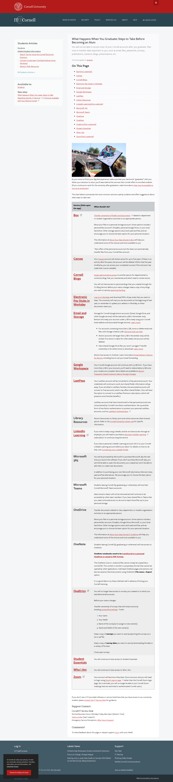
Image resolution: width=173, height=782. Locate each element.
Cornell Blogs (82, 79)
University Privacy (12, 766)
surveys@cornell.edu (109, 609)
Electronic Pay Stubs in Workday (89, 83)
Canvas (79, 75)
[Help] (135, 19)
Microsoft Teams (83, 112)
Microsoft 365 (82, 108)
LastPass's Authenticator (118, 411)
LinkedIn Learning (79, 433)
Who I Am (80, 132)
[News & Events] (69, 19)
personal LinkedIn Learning (135, 434)
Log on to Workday (102, 297)
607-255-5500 (56, 770)
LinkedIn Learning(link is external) (89, 104)
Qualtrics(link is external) (86, 124)
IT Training (119, 754)
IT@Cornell (25, 20)
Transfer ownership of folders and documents (112, 215)
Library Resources (83, 100)
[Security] (85, 19)
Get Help (118, 750)
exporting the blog (118, 290)
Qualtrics (80, 591)
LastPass (79, 95)
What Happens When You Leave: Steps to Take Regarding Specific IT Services (35, 96)
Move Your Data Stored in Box (122, 239)
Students (21, 87)
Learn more (135, 322)
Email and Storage (83, 87)
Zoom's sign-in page (113, 680)
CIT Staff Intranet (20, 751)
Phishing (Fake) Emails (123, 758)
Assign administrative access (105, 275)
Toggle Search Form (156, 2)
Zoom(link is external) (85, 136)
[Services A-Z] (111, 19)
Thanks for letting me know (18, 772)
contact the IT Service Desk (95, 700)
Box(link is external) (84, 71)
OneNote (80, 120)
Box (76, 215)
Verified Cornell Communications (127, 761)
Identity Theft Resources (29, 66)
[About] (124, 19)
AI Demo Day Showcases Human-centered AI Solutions (88, 750)
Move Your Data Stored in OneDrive (124, 534)
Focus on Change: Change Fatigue (80, 754)
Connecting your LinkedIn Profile (115, 449)
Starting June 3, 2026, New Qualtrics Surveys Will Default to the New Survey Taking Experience (89, 759)
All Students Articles (26, 72)
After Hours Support (105, 720)
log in (117, 732)
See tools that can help (133, 331)
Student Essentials (83, 128)
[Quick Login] (149, 19)
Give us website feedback (124, 770)
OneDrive (80, 116)
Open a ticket (77, 717)
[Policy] (97, 19)
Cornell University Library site (122, 421)
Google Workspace (83, 91)
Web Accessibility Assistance (147, 778)
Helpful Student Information (29, 51)
